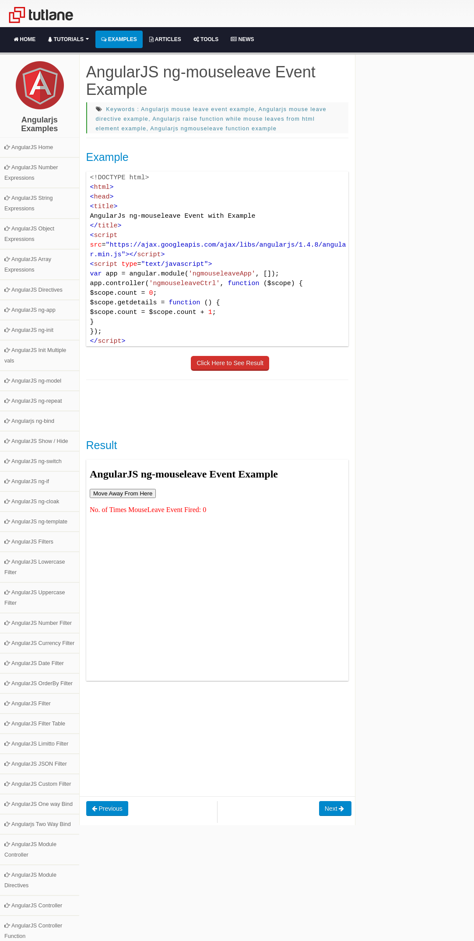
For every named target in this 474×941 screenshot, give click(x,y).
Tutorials (68, 39)
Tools (205, 39)
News (242, 39)
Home (24, 39)
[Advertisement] (245, 408)
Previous (107, 808)
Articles (165, 39)
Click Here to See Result (230, 362)
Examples (119, 39)
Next (335, 808)
